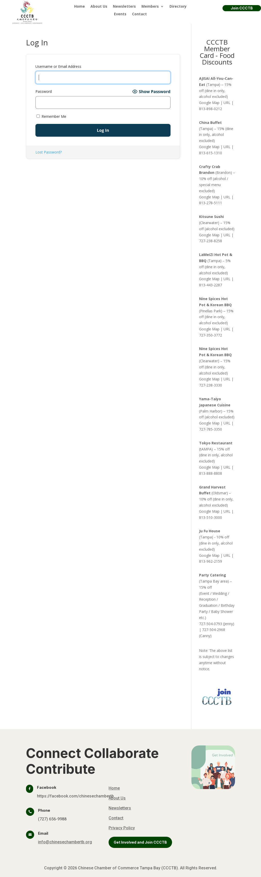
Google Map (209, 102)
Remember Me (51, 116)
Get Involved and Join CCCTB (140, 842)
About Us (98, 7)
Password (43, 91)
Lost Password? (48, 152)
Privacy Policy (122, 828)
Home (79, 7)
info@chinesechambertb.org (65, 842)
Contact (139, 14)
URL (227, 102)
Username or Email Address (58, 66)
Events (120, 14)
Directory (178, 7)
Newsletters (124, 7)
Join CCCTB (242, 8)
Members (150, 7)
